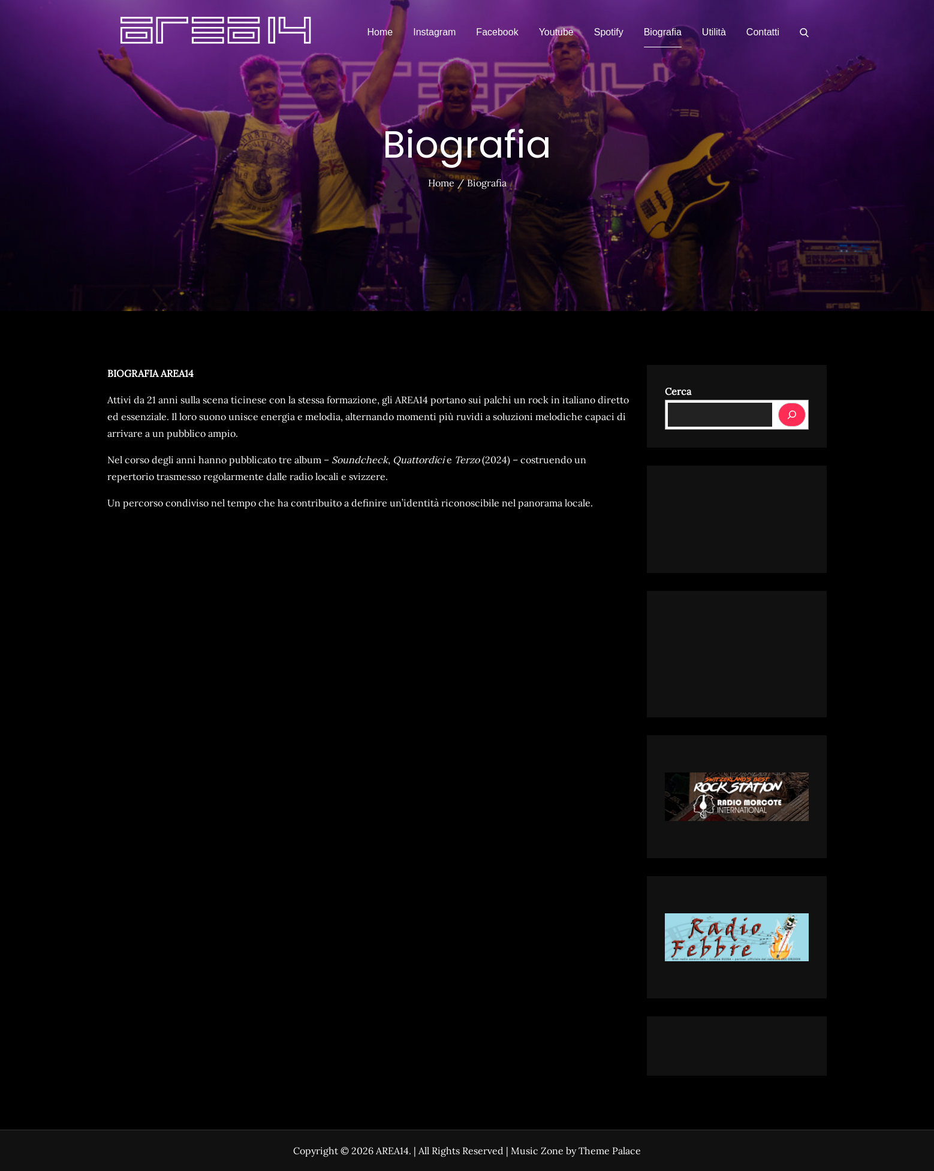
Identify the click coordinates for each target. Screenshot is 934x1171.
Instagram (434, 32)
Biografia (663, 32)
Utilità (714, 32)
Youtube (556, 32)
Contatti (762, 32)
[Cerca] (792, 415)
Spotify (608, 32)
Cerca (678, 391)
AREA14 (392, 1151)
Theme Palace (610, 1151)
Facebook (497, 32)
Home (380, 32)
